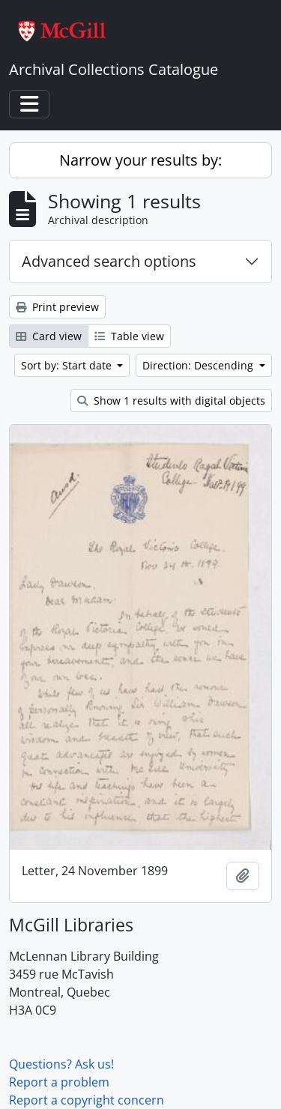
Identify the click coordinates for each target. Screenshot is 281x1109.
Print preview (57, 307)
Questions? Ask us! (61, 1064)
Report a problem (59, 1082)
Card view (49, 336)
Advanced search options (109, 261)
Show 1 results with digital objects (171, 400)
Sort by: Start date (68, 365)
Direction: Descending (199, 365)
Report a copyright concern (86, 1100)
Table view (129, 336)
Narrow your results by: (140, 160)
